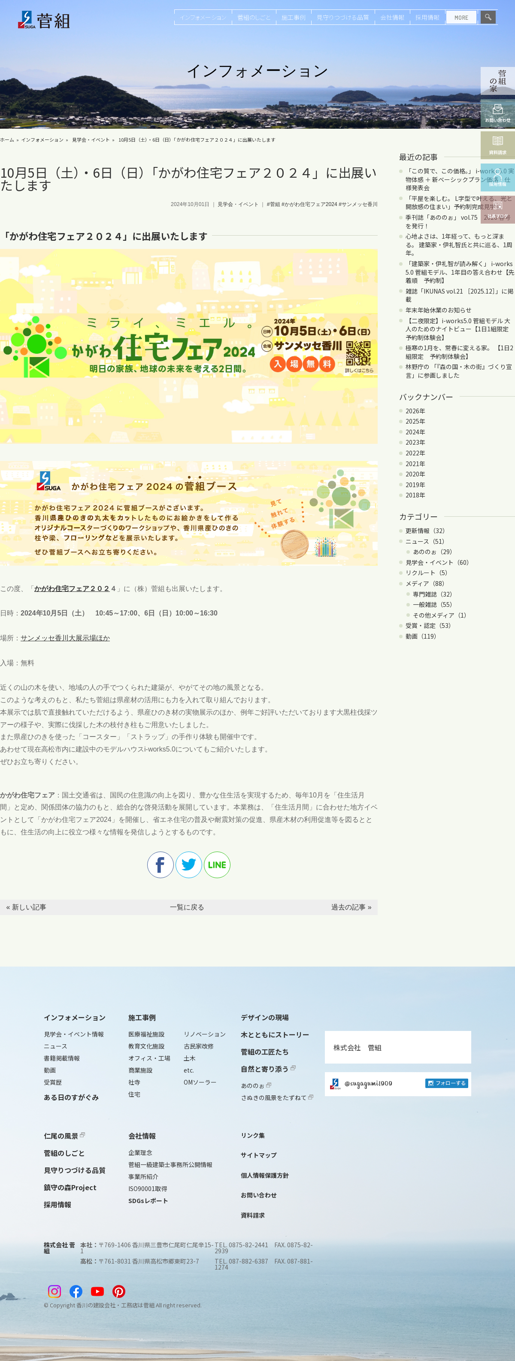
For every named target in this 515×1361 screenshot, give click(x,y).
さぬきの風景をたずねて (277, 1097)
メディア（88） (427, 583)
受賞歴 (53, 1082)
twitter (189, 865)
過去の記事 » (351, 907)
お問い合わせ (259, 1195)
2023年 (415, 442)
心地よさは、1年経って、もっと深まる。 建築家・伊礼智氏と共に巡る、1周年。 (459, 244)
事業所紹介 (143, 1176)
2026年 (415, 410)
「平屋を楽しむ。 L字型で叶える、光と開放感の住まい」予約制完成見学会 (459, 202)
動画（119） (423, 636)
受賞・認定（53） (430, 625)
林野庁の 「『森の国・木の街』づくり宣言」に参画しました (459, 370)
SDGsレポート (148, 1200)
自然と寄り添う (268, 1069)
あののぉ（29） (434, 551)
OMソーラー (200, 1082)
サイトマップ (259, 1155)
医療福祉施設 (146, 1034)
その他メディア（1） (441, 615)
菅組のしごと (253, 17)
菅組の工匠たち (265, 1051)
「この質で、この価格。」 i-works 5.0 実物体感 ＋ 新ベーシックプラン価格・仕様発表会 (460, 179)
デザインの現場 (265, 1017)
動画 (50, 1070)
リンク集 (253, 1135)
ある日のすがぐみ (71, 1097)
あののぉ (256, 1085)
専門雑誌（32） (434, 594)
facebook (160, 865)
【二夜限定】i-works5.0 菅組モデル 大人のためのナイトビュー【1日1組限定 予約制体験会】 (460, 329)
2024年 (415, 431)
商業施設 (140, 1070)
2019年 (415, 484)
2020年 (415, 474)
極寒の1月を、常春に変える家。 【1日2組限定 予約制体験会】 (459, 352)
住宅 (134, 1094)
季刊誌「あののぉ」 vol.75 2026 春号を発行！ (458, 221)
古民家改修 (199, 1046)
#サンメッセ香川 (358, 204)
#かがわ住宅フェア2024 (309, 204)
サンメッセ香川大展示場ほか (65, 638)
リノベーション (205, 1034)
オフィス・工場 (149, 1058)
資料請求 (253, 1215)
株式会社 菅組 (357, 1047)
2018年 (415, 495)
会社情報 (392, 17)
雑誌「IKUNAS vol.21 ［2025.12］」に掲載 (459, 295)
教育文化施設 (146, 1046)
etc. (189, 1070)
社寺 (134, 1082)
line (217, 865)
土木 (190, 1058)
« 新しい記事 (26, 907)
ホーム (7, 139)
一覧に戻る (187, 907)
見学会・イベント (91, 139)
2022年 (415, 453)
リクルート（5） (428, 572)
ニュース (55, 1046)
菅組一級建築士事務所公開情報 (170, 1164)
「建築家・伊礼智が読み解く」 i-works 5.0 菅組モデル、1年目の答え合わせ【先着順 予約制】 (460, 272)
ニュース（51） (427, 541)
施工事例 (294, 17)
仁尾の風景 (64, 1136)
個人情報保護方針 (265, 1175)
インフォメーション (203, 17)
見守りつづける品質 (343, 17)
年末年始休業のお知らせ (439, 310)
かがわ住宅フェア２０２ (72, 588)
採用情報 (427, 17)
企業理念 (140, 1152)
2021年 (415, 463)
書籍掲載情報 (62, 1058)
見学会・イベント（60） (439, 562)
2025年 (415, 421)
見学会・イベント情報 (74, 1034)
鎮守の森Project (70, 1187)
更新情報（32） (427, 530)
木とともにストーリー (275, 1034)
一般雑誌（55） (434, 604)
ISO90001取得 (147, 1188)
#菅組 (273, 204)
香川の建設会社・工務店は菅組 (115, 1305)
